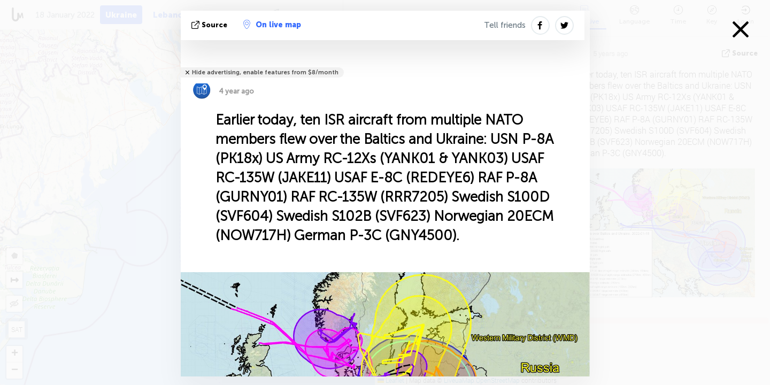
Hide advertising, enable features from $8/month (265, 72)
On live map (272, 24)
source (210, 25)
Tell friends (505, 25)
